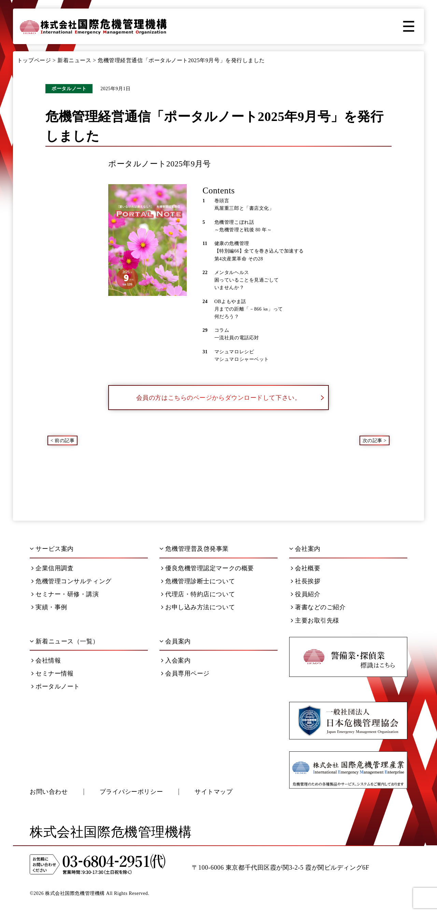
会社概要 (305, 568)
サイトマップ (213, 791)
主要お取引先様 (315, 620)
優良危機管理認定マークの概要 (207, 568)
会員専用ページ (185, 673)
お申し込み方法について (198, 607)
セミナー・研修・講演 (65, 594)
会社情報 (46, 660)
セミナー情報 (52, 673)
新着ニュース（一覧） (64, 641)
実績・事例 (49, 607)
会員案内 (175, 641)
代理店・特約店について (198, 594)
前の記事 (64, 440)
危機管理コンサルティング (71, 581)
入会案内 (176, 660)
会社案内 (304, 548)
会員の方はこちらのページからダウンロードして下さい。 (230, 397)
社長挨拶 (305, 581)
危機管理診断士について (198, 581)
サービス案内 (51, 548)
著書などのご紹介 (318, 607)
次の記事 (372, 440)
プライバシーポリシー (131, 792)
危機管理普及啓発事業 (194, 548)
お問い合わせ (49, 791)
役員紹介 (305, 594)
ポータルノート (55, 686)
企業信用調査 (52, 568)
